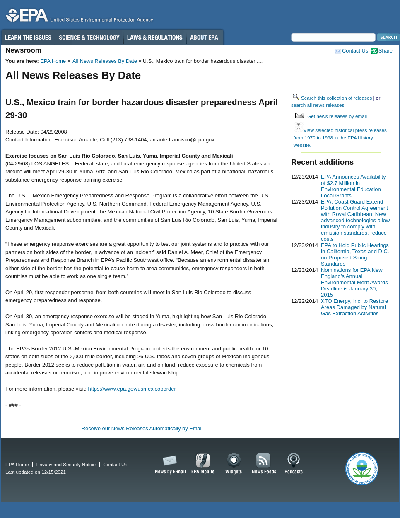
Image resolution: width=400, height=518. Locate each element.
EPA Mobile (203, 463)
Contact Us (355, 51)
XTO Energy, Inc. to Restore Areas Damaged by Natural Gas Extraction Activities (354, 307)
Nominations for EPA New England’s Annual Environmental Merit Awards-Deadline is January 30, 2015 (355, 282)
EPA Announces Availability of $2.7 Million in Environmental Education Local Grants (353, 186)
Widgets (234, 463)
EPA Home (53, 61)
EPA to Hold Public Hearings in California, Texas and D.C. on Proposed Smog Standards (355, 254)
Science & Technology (89, 37)
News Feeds (264, 463)
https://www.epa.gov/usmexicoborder (132, 389)
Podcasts (293, 463)
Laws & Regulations (154, 37)
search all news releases (317, 105)
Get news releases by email (337, 116)
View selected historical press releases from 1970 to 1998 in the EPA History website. (340, 137)
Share (385, 51)
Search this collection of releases (336, 98)
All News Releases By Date (104, 61)
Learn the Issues (28, 37)
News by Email (169, 463)
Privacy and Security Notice (66, 464)
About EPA (204, 37)
